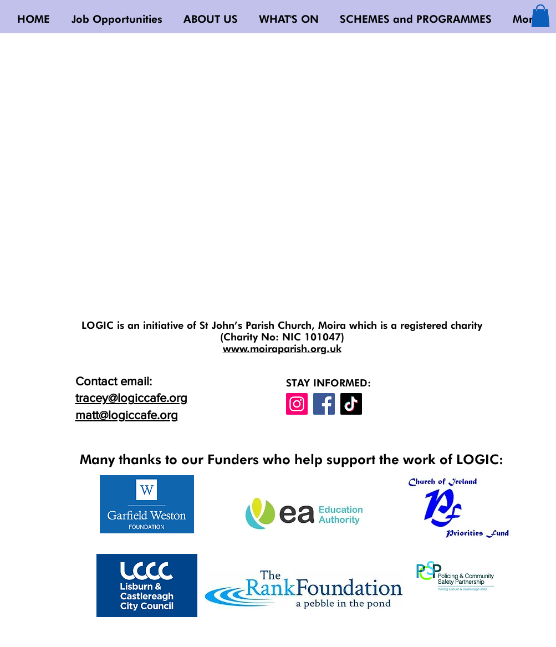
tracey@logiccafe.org (131, 397)
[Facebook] (324, 404)
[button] (540, 15)
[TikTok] (351, 404)
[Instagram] (297, 404)
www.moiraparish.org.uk (282, 348)
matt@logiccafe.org (126, 415)
